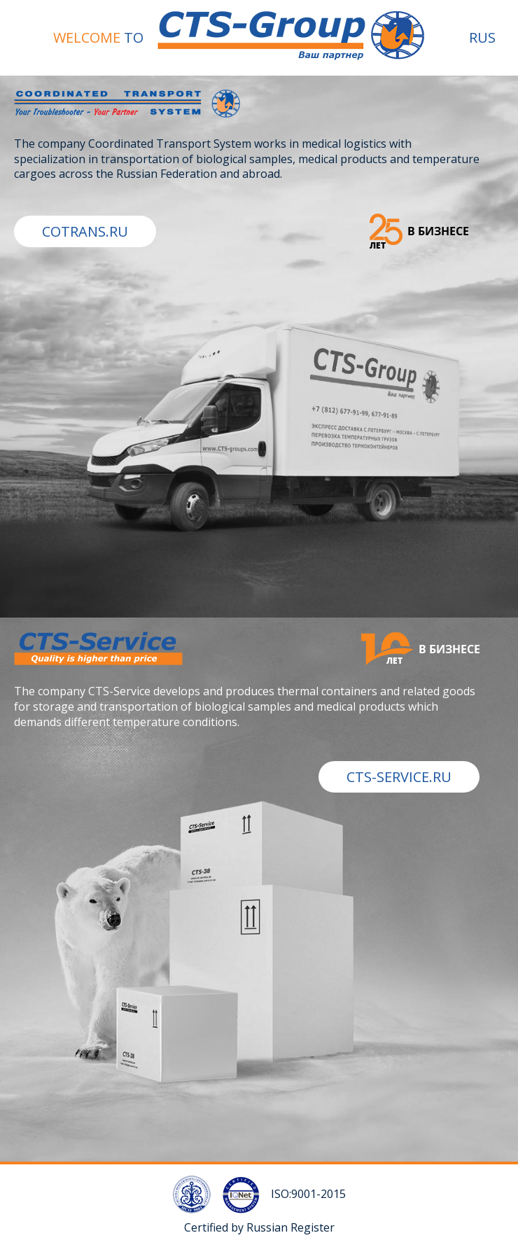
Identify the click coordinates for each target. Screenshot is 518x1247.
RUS (482, 37)
